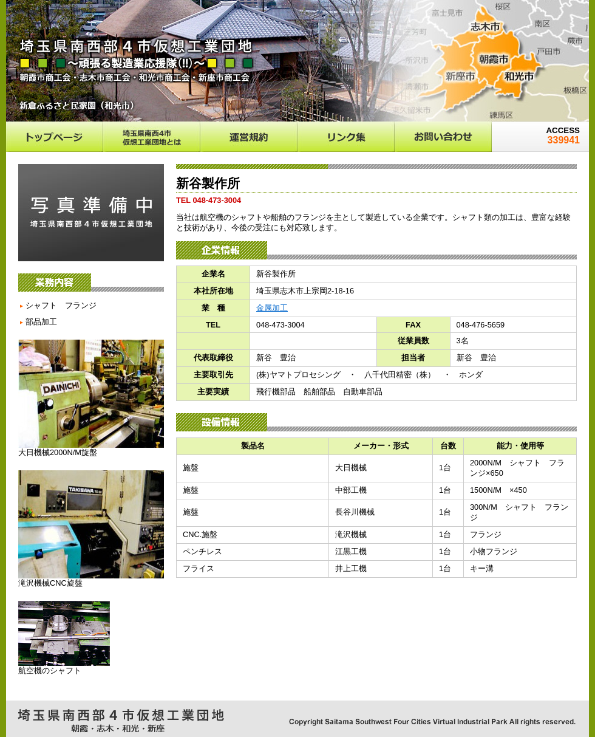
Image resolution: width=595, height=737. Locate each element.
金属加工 (272, 307)
